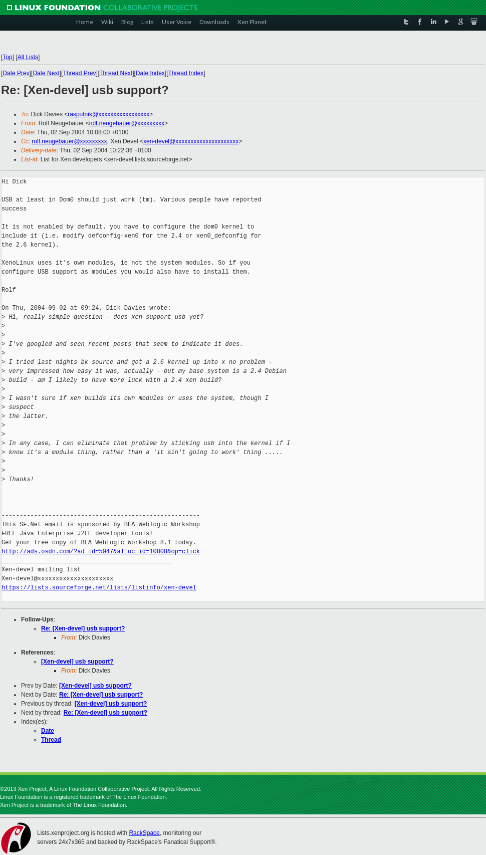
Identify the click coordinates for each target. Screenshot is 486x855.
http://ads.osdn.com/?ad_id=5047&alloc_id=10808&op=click (101, 551)
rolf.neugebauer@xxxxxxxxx (126, 123)
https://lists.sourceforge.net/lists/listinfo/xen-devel (99, 587)
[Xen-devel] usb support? (77, 661)
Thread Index (186, 73)
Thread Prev (79, 73)
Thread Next (115, 73)
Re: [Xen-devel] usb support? (83, 628)
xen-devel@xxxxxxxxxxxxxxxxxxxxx (190, 141)
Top (7, 57)
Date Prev (16, 73)
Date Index (150, 73)
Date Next (46, 73)
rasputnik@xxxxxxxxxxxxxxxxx (108, 114)
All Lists (28, 57)
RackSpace (144, 832)
